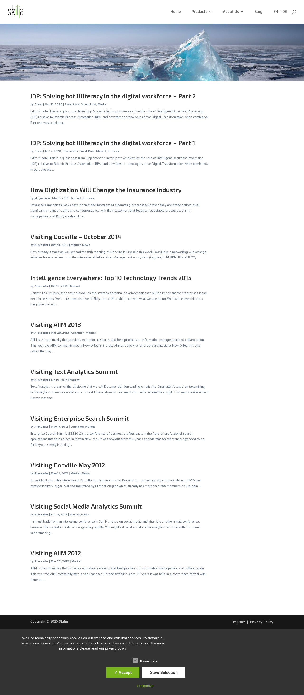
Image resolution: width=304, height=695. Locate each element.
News (86, 244)
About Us (231, 12)
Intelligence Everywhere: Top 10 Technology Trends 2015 (110, 277)
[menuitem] (275, 17)
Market (103, 104)
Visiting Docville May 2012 (67, 465)
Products (199, 12)
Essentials (72, 104)
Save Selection (164, 672)
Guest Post (88, 104)
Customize (145, 686)
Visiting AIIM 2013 (55, 324)
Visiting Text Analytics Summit (74, 371)
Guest (38, 104)
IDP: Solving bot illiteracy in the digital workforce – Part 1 (112, 142)
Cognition (77, 332)
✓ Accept (123, 672)
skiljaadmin (42, 198)
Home (176, 12)
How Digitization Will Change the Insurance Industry (105, 189)
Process (113, 150)
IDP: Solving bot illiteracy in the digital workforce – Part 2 (113, 96)
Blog (258, 12)
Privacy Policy (261, 622)
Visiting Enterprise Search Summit (79, 418)
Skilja (63, 621)
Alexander (41, 244)
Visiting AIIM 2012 (55, 553)
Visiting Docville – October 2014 (75, 236)
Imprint (238, 622)
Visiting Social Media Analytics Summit (86, 506)
